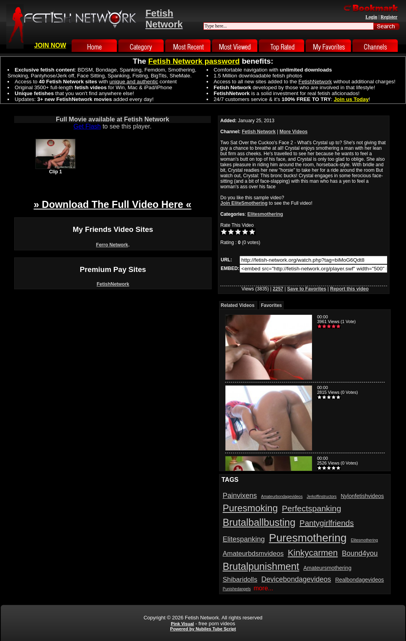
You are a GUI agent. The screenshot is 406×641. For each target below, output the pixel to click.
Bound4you (360, 553)
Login (371, 17)
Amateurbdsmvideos (253, 553)
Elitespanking (244, 539)
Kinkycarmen (313, 553)
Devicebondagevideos (296, 579)
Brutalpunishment (261, 566)
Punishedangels (237, 589)
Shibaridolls (240, 579)
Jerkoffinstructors (322, 496)
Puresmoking (250, 508)
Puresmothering (308, 538)
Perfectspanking (311, 508)
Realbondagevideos (359, 580)
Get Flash (87, 126)
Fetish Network (259, 131)
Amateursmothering (327, 568)
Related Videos (238, 305)
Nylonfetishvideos (362, 496)
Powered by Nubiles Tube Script (203, 628)
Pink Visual (182, 623)
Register (388, 17)
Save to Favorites (306, 289)
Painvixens (240, 496)
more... (263, 588)
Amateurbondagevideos (282, 496)
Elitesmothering (265, 214)
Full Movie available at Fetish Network (112, 119)
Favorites (271, 305)
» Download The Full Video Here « (112, 204)
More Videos (294, 131)
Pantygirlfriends (326, 523)
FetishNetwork (113, 284)
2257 (278, 289)
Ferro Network (112, 245)
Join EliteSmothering (244, 203)
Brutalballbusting (259, 522)
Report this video (349, 289)
